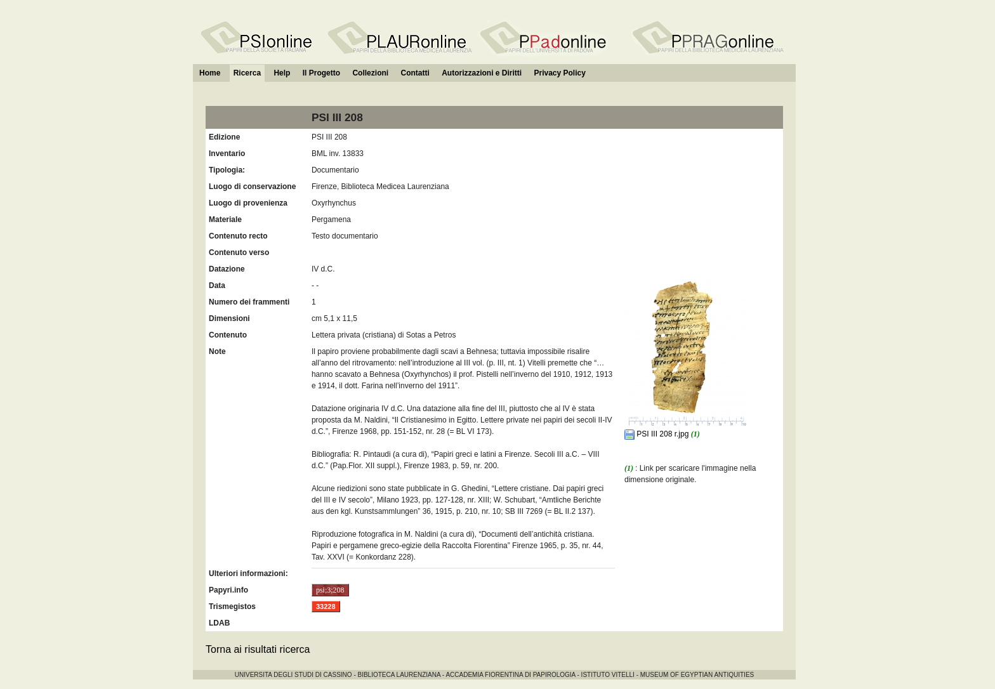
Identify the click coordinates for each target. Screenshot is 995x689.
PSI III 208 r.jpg (657, 434)
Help (281, 73)
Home (209, 73)
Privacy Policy (559, 73)
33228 (326, 606)
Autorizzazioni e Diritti (482, 73)
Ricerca (247, 73)
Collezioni (370, 73)
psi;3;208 (330, 590)
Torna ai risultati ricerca (258, 649)
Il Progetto (321, 73)
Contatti (414, 73)
